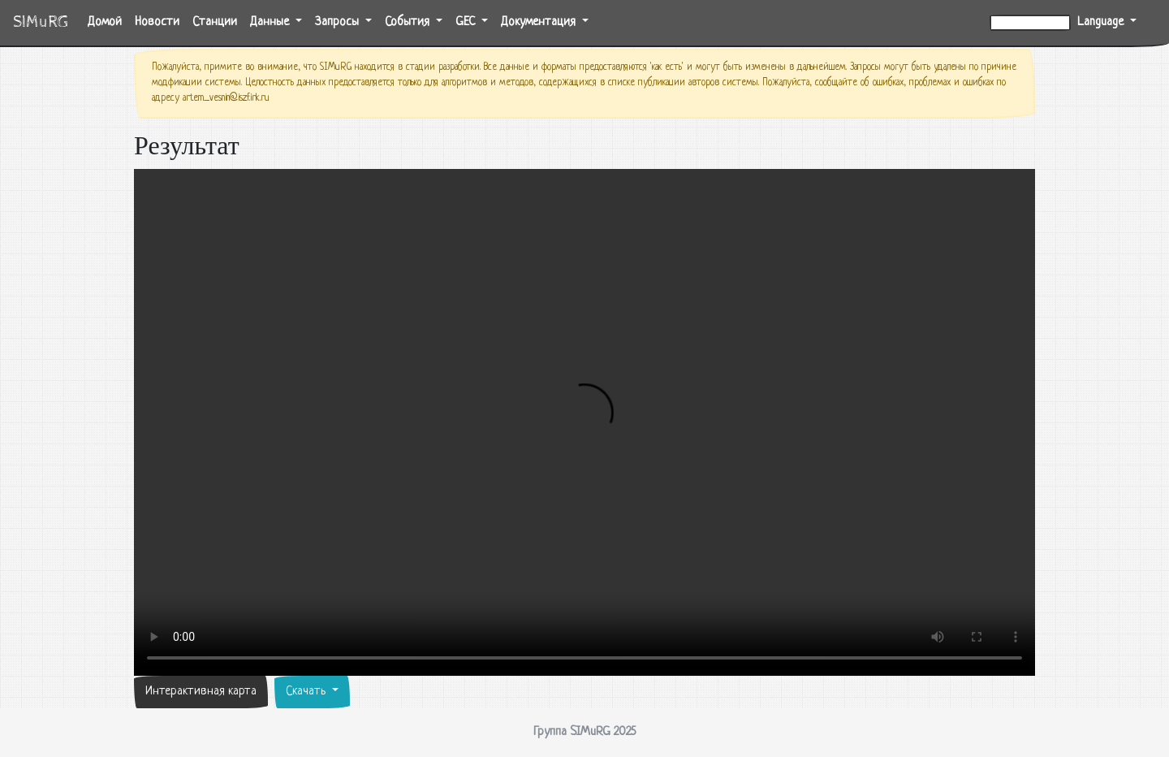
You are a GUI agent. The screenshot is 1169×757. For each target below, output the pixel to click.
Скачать (307, 692)
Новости (157, 22)
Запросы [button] (338, 22)
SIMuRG (40, 22)
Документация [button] (540, 22)
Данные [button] (271, 22)
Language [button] (1102, 22)
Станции (214, 22)
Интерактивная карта (201, 692)
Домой (108, 20)
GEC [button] (466, 22)
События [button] (409, 22)
